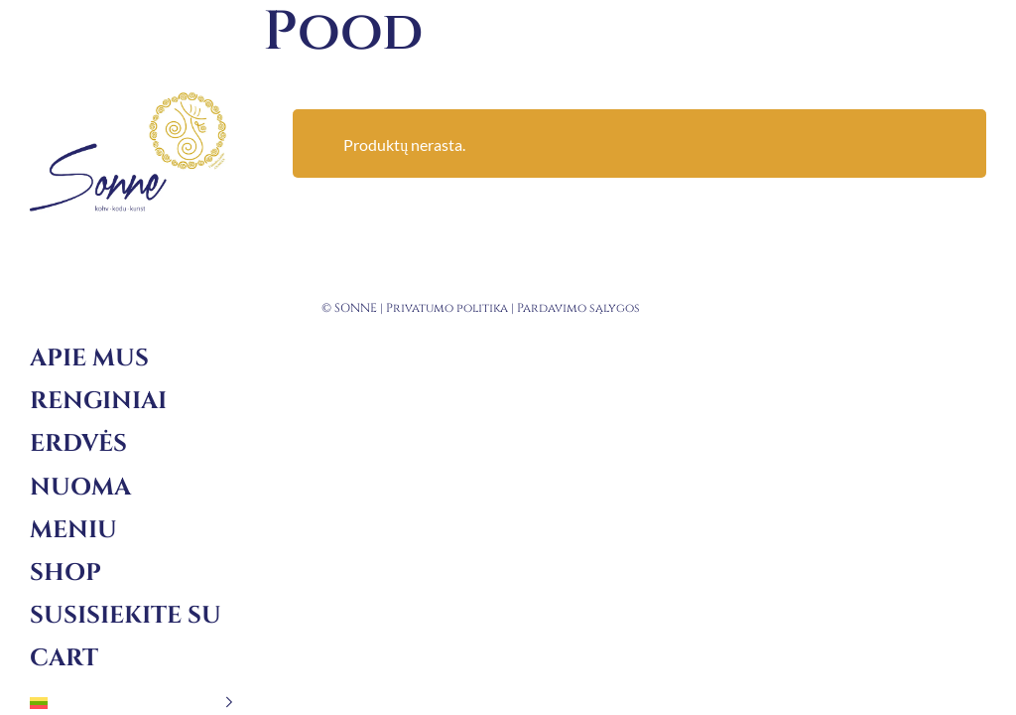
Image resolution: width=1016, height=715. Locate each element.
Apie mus (89, 358)
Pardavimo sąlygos (578, 308)
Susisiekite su (125, 616)
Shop (65, 573)
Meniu (73, 530)
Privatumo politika (447, 308)
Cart (64, 658)
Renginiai (98, 401)
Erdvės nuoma (80, 465)
